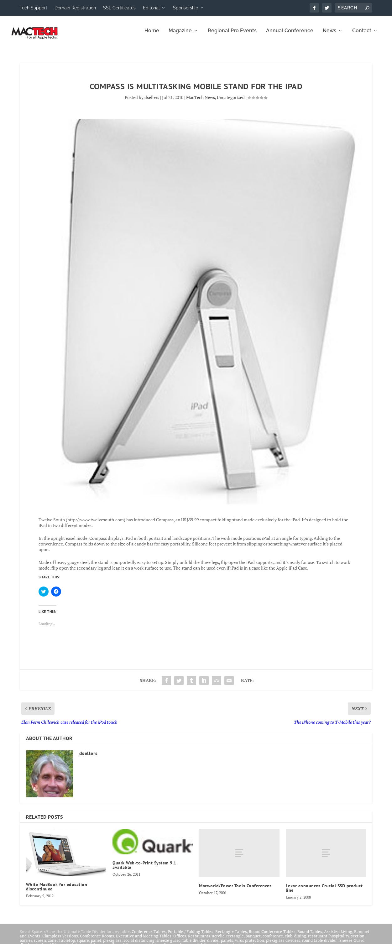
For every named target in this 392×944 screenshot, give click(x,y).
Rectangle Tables (231, 936)
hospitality (339, 940)
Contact (361, 35)
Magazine (180, 35)
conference (273, 940)
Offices (179, 940)
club (288, 940)
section (357, 940)
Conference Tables (149, 936)
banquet (253, 940)
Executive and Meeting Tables (143, 940)
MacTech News (200, 102)
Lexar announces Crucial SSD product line (324, 892)
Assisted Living (338, 936)
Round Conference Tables (272, 936)
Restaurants (199, 940)
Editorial (151, 7)
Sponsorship (185, 7)
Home (151, 35)
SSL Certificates (119, 7)
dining (300, 940)
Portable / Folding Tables (190, 936)
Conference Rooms (97, 940)
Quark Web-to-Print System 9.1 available (144, 869)
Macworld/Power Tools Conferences (235, 890)
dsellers (151, 102)
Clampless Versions (60, 940)
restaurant (317, 940)
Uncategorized (231, 102)
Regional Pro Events (232, 35)
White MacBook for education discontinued (56, 891)
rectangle (235, 940)
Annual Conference (289, 35)
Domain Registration (75, 7)
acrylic (218, 940)
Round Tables (309, 936)
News (329, 35)
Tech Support (33, 7)
